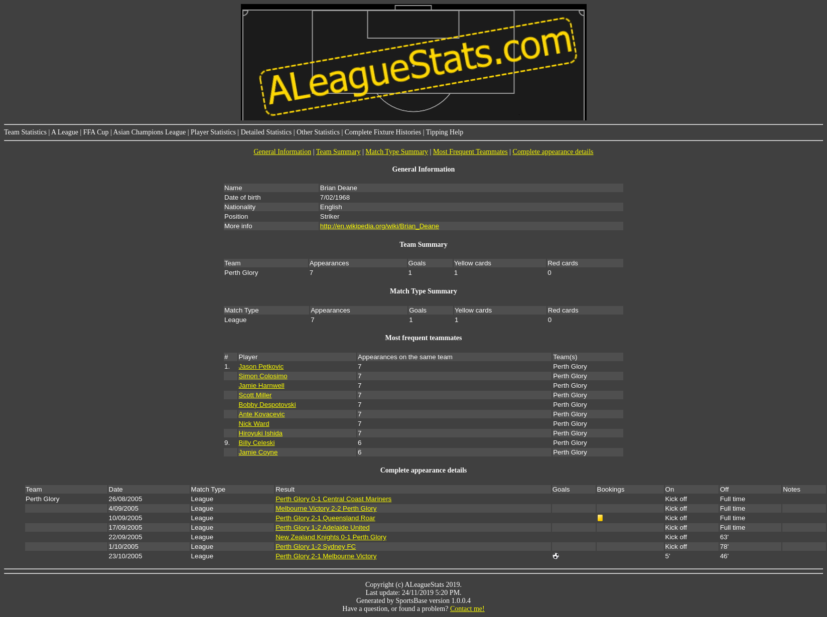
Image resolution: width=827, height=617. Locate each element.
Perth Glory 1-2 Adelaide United (322, 527)
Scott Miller (255, 395)
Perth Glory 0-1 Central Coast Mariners (333, 499)
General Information (282, 152)
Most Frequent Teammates (470, 152)
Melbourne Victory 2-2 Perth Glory (325, 508)
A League (64, 132)
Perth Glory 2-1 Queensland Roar (325, 518)
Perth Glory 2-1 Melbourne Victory (325, 556)
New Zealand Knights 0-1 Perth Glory (330, 537)
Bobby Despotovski (267, 404)
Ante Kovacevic (262, 414)
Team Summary (338, 152)
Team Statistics (25, 132)
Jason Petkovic (261, 366)
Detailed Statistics (266, 132)
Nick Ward (254, 423)
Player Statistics (213, 132)
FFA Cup (96, 132)
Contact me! (467, 608)
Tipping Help (445, 132)
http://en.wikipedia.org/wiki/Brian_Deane (379, 226)
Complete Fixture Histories (383, 132)
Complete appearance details (553, 152)
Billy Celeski (257, 442)
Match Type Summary (396, 152)
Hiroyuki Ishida (261, 433)
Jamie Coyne (258, 452)
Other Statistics (318, 132)
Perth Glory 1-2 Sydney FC (315, 546)
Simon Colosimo (263, 376)
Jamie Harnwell (262, 385)
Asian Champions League (149, 132)
